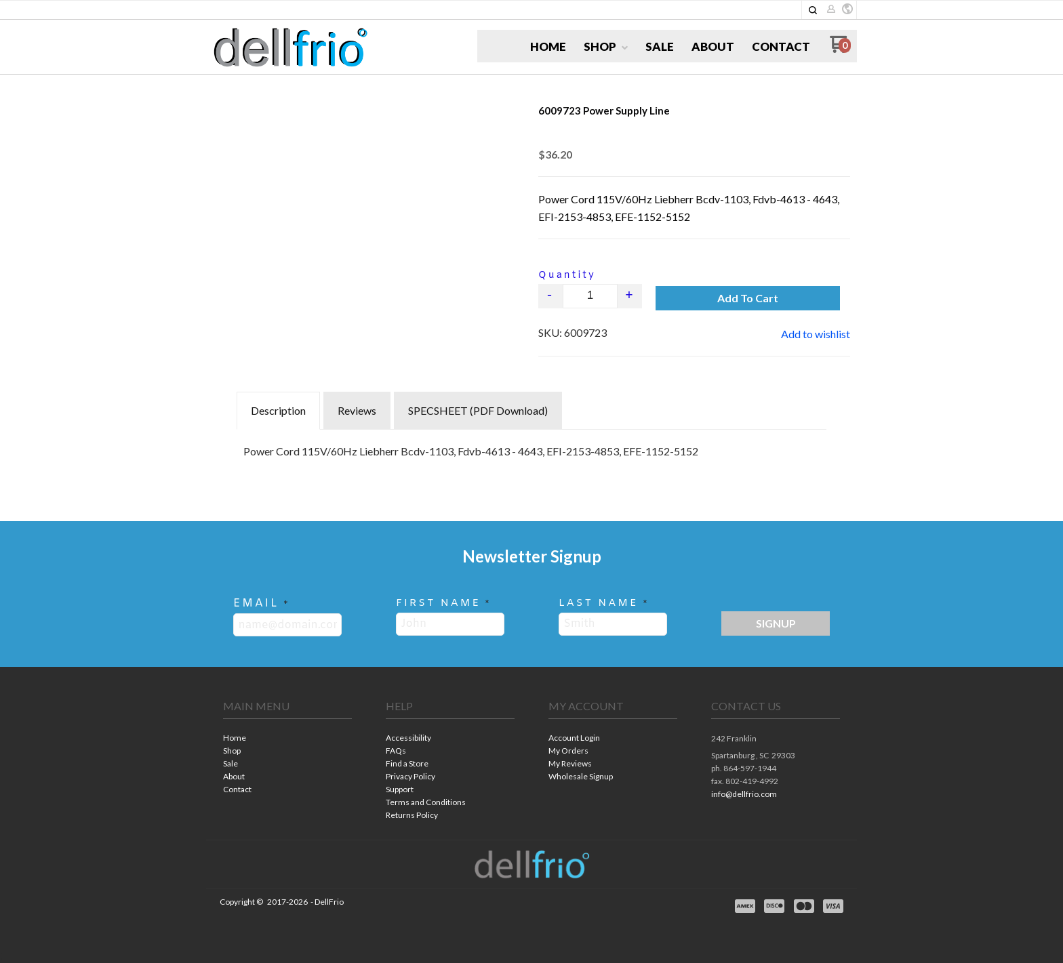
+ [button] (630, 296)
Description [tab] (278, 410)
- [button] (551, 296)
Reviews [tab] (357, 410)
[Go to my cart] (840, 49)
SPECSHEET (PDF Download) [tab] (478, 410)
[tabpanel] (531, 448)
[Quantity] (590, 296)
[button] (812, 10)
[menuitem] (548, 46)
